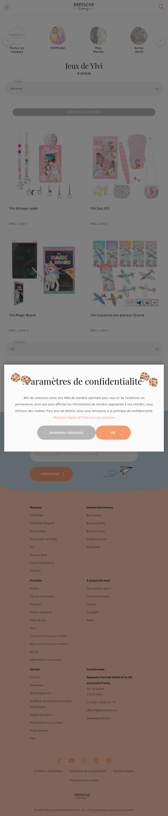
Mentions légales (65, 417)
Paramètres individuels (66, 432)
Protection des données (97, 417)
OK (113, 432)
